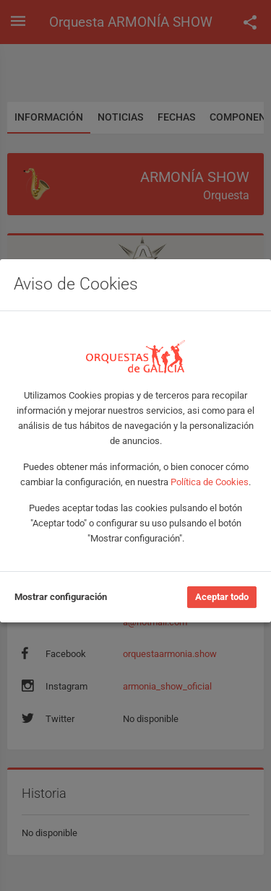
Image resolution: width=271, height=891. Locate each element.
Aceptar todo (222, 596)
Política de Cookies (210, 482)
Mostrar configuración (60, 596)
